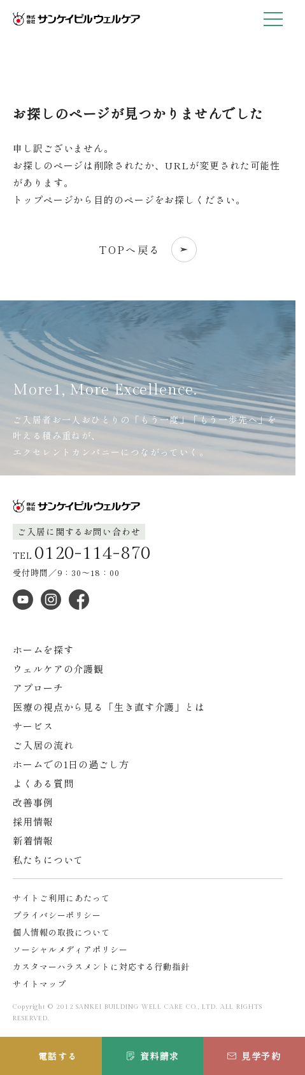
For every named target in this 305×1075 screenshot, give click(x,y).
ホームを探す (43, 649)
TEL (82, 554)
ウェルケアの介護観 (58, 668)
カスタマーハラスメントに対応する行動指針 (101, 966)
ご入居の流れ (43, 745)
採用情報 (33, 821)
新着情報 (33, 840)
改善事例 (33, 802)
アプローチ (38, 687)
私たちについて (48, 859)
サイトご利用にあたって (61, 898)
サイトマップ (39, 984)
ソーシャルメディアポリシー (70, 949)
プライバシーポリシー (57, 915)
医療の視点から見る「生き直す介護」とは (109, 706)
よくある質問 (43, 783)
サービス (33, 726)
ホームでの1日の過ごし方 (71, 764)
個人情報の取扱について (61, 932)
